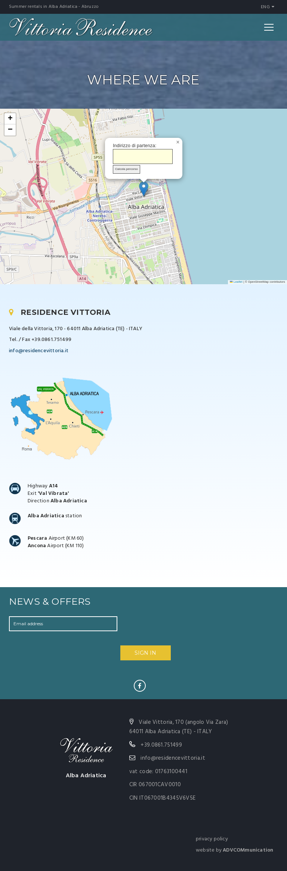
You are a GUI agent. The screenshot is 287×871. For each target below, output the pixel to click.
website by (234, 850)
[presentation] (174, 630)
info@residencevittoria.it (38, 351)
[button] (143, 188)
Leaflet (236, 281)
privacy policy (212, 839)
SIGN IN (145, 653)
